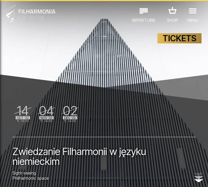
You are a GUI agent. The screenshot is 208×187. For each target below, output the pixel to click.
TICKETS (179, 38)
